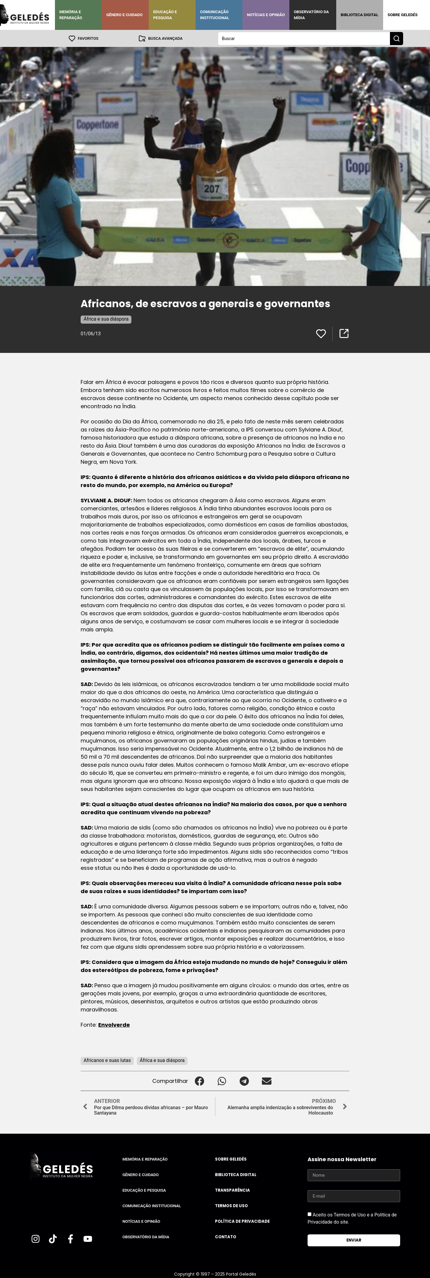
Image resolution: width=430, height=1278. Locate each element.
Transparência (232, 1190)
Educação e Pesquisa (165, 15)
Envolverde (114, 1024)
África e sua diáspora (106, 319)
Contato (225, 1236)
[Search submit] (396, 38)
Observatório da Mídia (311, 15)
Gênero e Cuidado (124, 15)
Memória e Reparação (70, 15)
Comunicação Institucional (214, 15)
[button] (199, 1080)
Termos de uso (231, 1205)
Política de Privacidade (242, 1221)
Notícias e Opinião (266, 15)
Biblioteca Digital (359, 15)
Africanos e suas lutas (107, 1060)
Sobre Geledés (402, 15)
